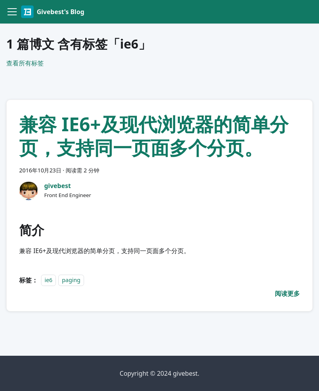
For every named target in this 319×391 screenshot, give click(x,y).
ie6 (48, 280)
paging (71, 280)
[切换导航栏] (12, 12)
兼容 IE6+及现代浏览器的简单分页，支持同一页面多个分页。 (154, 135)
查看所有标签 (25, 63)
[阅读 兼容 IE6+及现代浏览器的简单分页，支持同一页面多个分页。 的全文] (287, 293)
